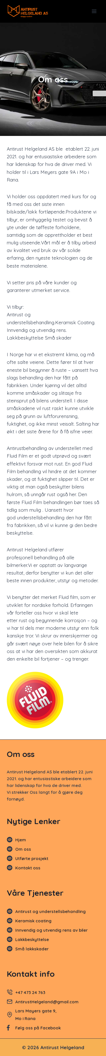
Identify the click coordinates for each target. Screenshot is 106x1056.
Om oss (23, 849)
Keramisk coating (33, 920)
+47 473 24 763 (30, 992)
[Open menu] (94, 11)
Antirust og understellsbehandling (50, 911)
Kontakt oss (27, 868)
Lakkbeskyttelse (32, 939)
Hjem (20, 839)
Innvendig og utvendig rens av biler (51, 930)
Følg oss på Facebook (38, 1028)
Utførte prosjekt (31, 858)
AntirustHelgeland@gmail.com (47, 1001)
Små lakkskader (32, 949)
